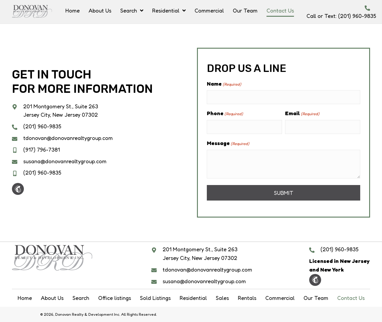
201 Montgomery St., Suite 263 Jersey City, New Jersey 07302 (200, 253)
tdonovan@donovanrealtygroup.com (68, 138)
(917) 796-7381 (41, 149)
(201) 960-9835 (357, 16)
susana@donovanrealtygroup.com (65, 161)
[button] (18, 189)
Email (302, 113)
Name (224, 83)
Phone (225, 113)
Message (228, 143)
